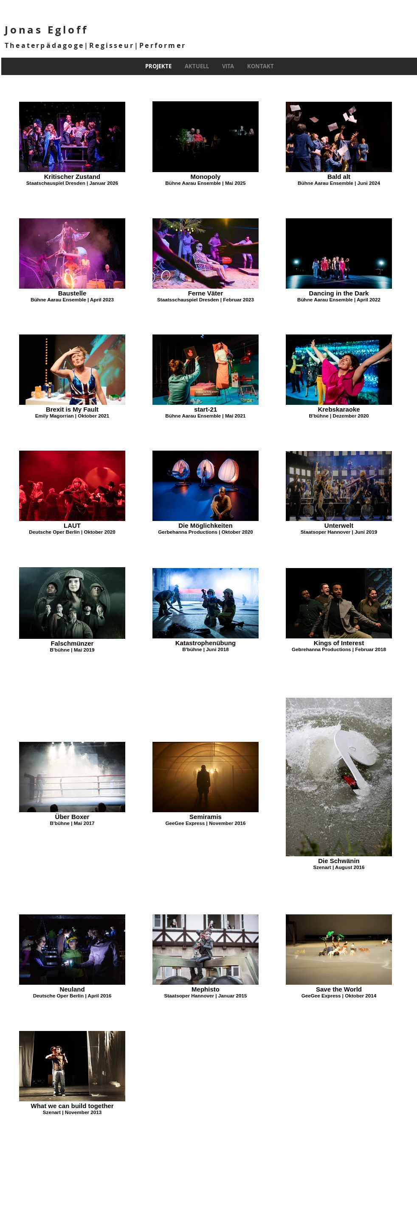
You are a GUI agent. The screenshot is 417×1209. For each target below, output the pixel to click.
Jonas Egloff (46, 29)
